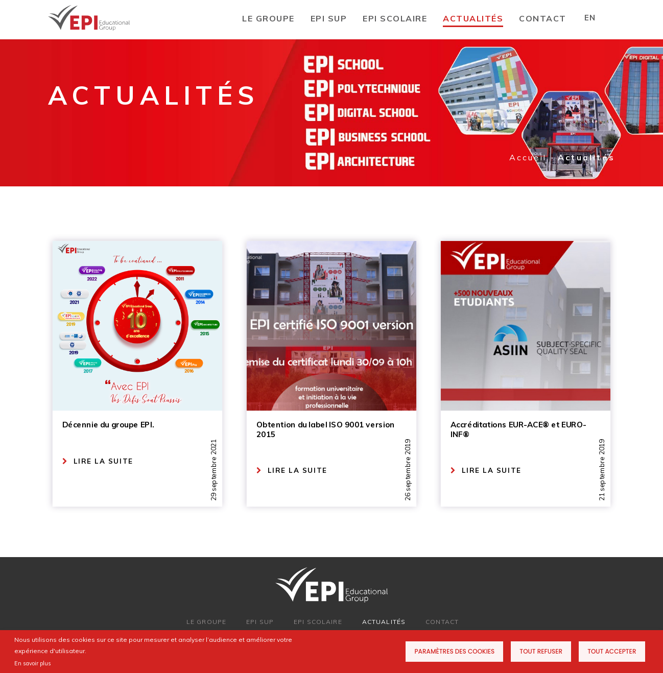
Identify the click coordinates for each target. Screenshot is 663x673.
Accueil (528, 157)
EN (589, 17)
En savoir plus (32, 663)
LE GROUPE (268, 18)
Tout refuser (540, 651)
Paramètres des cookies (454, 651)
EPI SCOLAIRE (395, 18)
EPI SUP (329, 18)
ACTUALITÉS (384, 622)
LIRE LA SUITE (97, 461)
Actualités (473, 18)
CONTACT (542, 18)
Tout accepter (611, 651)
